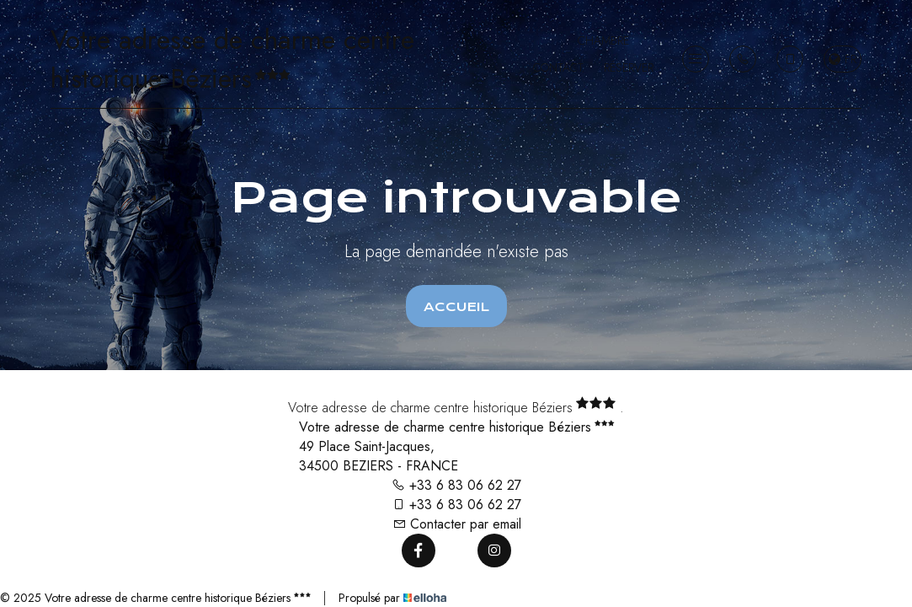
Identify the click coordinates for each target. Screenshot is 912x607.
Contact (558, 67)
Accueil (456, 306)
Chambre (603, 40)
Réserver (628, 67)
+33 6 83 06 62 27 (456, 485)
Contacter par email (456, 524)
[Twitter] (456, 550)
